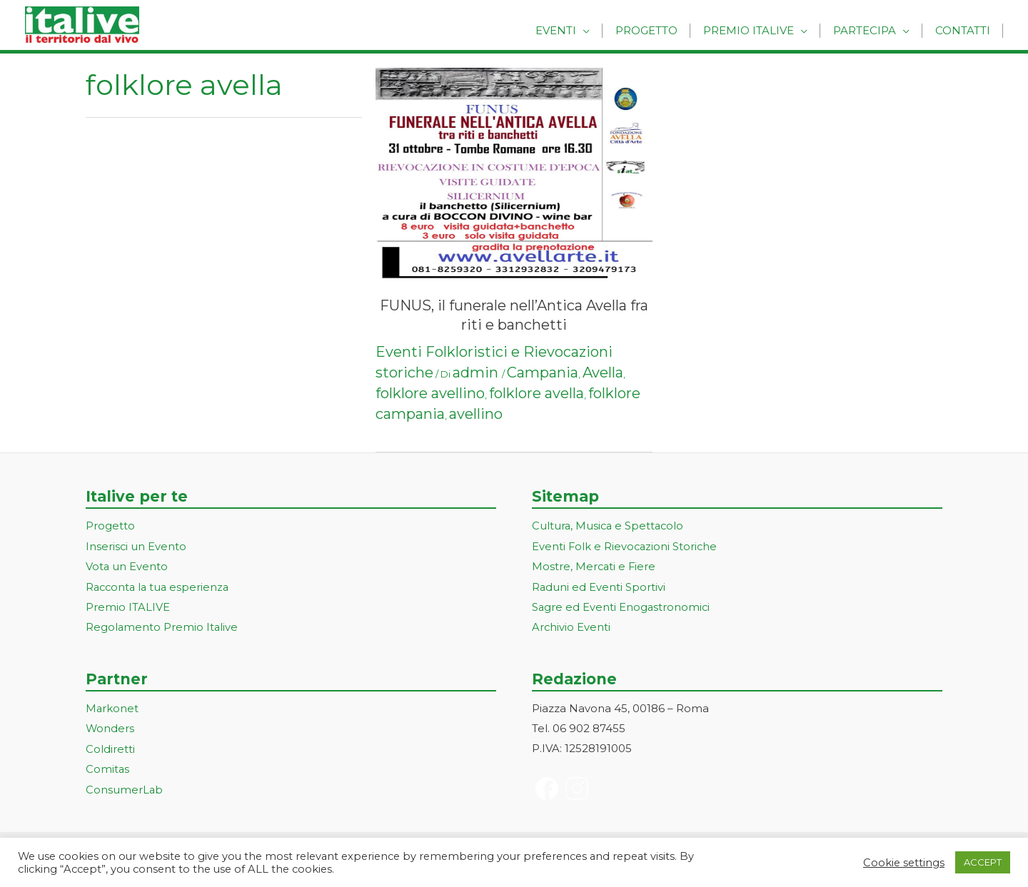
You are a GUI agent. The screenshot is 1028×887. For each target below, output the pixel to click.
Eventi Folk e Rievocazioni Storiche (626, 545)
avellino (476, 413)
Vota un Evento (127, 565)
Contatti (964, 30)
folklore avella (536, 393)
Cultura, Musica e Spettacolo (609, 525)
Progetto (659, 30)
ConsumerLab (124, 785)
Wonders (110, 726)
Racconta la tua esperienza (159, 585)
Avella (603, 372)
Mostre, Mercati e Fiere (594, 565)
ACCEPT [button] (983, 862)
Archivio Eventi (571, 625)
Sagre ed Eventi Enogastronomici (622, 605)
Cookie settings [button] (903, 862)
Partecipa (869, 30)
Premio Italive (757, 30)
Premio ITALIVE (128, 605)
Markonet (112, 706)
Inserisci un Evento (136, 545)
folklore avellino (430, 393)
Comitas (108, 766)
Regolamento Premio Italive (162, 625)
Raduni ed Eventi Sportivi (599, 585)
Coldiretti (110, 746)
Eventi (571, 30)
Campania (542, 372)
